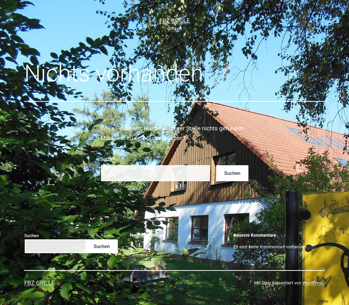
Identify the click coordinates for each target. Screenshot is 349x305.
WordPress (313, 282)
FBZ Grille (174, 20)
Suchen (31, 235)
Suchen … (110, 158)
